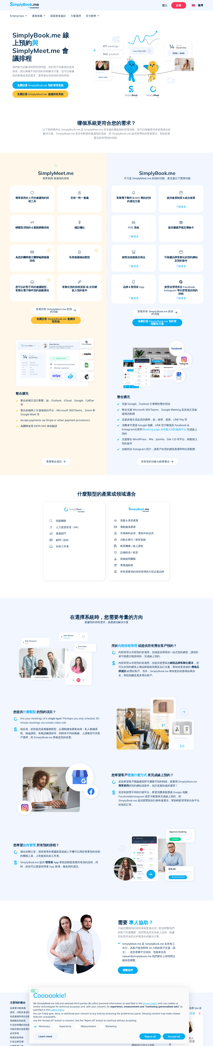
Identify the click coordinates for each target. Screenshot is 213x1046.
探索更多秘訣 (58, 16)
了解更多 (181, 206)
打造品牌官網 (17, 1041)
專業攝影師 (122, 565)
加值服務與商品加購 (20, 1016)
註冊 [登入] (178, 5)
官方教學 (92, 16)
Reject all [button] (150, 1036)
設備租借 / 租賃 (125, 552)
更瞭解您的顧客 (18, 1020)
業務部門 (57, 533)
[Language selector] (196, 5)
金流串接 (14, 1033)
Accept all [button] (174, 1036)
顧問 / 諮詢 (58, 540)
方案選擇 (76, 16)
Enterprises (18, 16)
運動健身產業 (124, 527)
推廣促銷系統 (17, 1037)
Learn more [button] (45, 1036)
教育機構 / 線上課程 (127, 546)
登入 (164, 5)
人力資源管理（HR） (64, 527)
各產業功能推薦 (18, 1008)
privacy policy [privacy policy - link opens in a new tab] (150, 1003)
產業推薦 (39, 16)
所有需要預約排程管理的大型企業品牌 (138, 571)
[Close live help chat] (199, 1013)
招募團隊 (57, 521)
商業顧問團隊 (124, 559)
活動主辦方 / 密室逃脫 (129, 539)
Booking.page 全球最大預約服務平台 (164, 429)
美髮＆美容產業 (125, 520)
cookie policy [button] (57, 1009)
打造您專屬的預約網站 (21, 1024)
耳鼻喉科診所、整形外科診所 (133, 533)
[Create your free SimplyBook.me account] (40, 85)
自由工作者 (58, 546)
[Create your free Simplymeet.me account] (40, 94)
